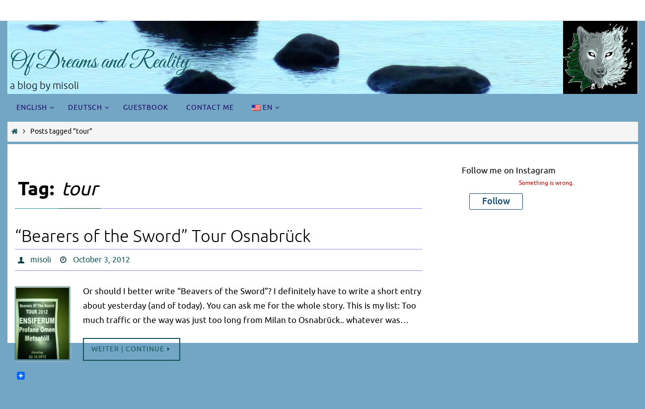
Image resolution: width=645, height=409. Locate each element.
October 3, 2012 (101, 260)
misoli (40, 260)
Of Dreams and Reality (99, 62)
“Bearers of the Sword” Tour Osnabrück (163, 236)
